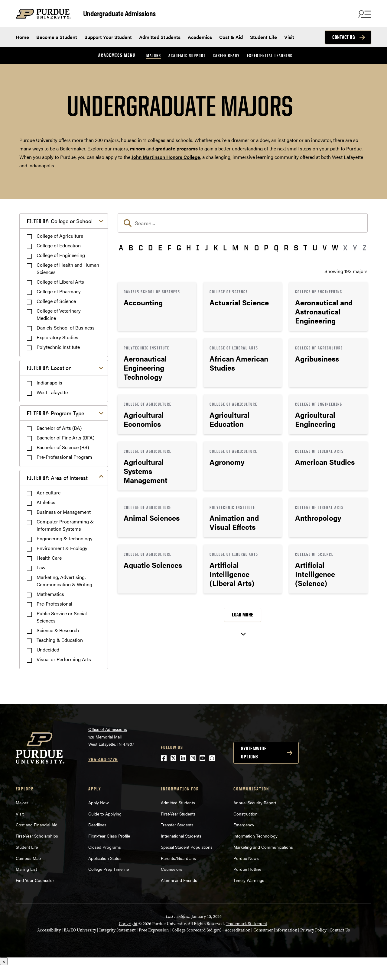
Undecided (48, 649)
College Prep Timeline (108, 869)
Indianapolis (49, 382)
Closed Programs (104, 847)
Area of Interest (57, 477)
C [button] (140, 248)
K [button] (215, 248)
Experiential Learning (270, 55)
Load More (242, 615)
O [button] (256, 248)
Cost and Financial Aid (36, 825)
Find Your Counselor (35, 880)
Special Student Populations (187, 847)
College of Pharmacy (59, 291)
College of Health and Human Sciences (68, 268)
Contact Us (343, 37)
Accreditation (237, 930)
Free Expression (154, 930)
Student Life (263, 37)
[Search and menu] (364, 14)
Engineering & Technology (65, 538)
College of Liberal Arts (60, 281)
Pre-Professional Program (64, 456)
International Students (181, 836)
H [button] (188, 248)
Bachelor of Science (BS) (63, 447)
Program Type (55, 413)
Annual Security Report (254, 802)
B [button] (130, 248)
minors (137, 148)
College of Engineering (61, 255)
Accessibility (49, 930)
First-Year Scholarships (37, 836)
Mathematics (50, 593)
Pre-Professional (54, 603)
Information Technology (255, 836)
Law (41, 567)
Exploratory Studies (57, 337)
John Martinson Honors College (166, 156)
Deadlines (97, 825)
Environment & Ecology (62, 548)
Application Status (105, 858)
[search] (243, 223)
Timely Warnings (248, 880)
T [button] (305, 248)
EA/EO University (80, 930)
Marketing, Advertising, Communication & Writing (64, 581)
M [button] (235, 248)
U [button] (315, 248)
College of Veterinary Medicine (59, 314)
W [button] (335, 248)
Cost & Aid (231, 37)
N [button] (246, 248)
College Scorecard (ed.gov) (197, 930)
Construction (245, 814)
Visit (289, 37)
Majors (153, 55)
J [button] (206, 248)
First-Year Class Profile (109, 836)
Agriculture (48, 492)
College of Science (56, 301)
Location (49, 368)
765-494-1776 (103, 759)
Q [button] (276, 248)
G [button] (179, 248)
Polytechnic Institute (58, 346)
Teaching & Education (60, 639)
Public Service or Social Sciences (62, 617)
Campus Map (28, 858)
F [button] (169, 248)
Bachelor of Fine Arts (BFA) (65, 437)
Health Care (49, 557)
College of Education (59, 245)
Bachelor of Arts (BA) (59, 427)
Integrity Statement (117, 930)
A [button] (121, 248)
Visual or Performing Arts (64, 659)
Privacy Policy (313, 930)
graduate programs (176, 148)
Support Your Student (108, 37)
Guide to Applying (105, 814)
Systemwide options (253, 752)
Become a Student (56, 37)
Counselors (171, 869)
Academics (200, 37)
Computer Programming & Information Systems (65, 525)
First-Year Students (178, 814)
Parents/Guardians (178, 858)
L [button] (225, 248)
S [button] (296, 248)
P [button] (266, 248)
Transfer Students (177, 825)
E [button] (160, 248)
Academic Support (187, 55)
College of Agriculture (60, 235)
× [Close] (3, 961)
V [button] (325, 248)
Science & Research (58, 630)
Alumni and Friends (179, 880)
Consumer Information (275, 930)
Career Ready (226, 55)
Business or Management (64, 511)
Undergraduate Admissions (119, 13)
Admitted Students (159, 37)
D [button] (150, 248)
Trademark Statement (246, 924)
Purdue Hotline (247, 869)
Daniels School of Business (66, 327)
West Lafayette (52, 392)
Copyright (128, 924)
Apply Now (98, 802)
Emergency (243, 825)
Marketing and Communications (263, 847)
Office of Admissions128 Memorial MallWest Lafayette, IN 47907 (111, 736)
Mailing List (26, 869)
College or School (60, 221)
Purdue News (246, 858)
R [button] (286, 248)
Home (22, 37)
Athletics (46, 502)
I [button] (198, 248)
